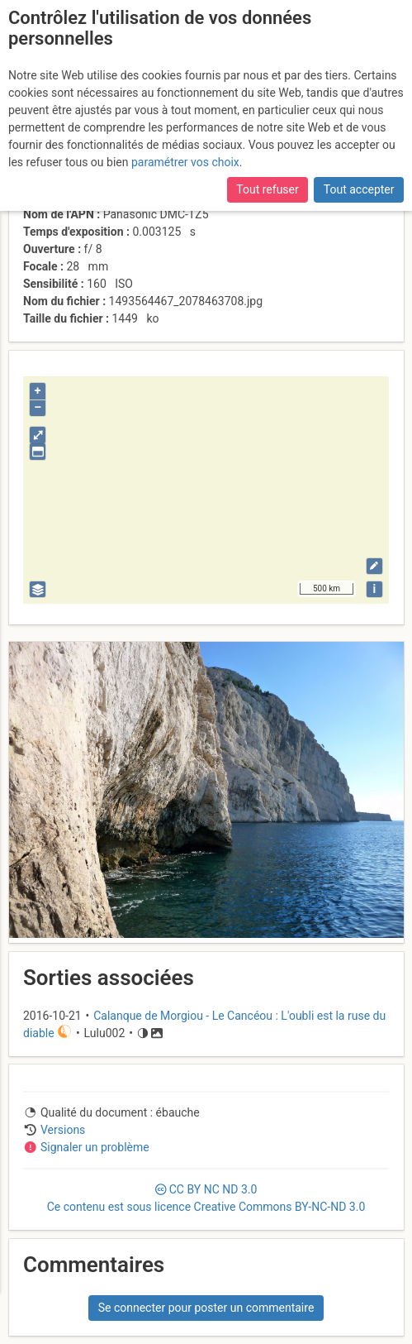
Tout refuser (267, 189)
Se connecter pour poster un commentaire (206, 1307)
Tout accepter (359, 189)
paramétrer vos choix (185, 162)
